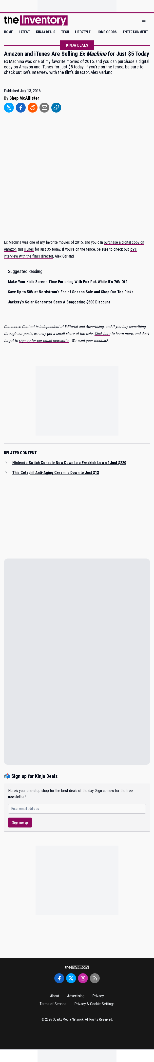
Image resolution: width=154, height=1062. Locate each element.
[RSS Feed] (95, 978)
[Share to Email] (44, 108)
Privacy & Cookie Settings (94, 1004)
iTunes (29, 249)
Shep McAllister (24, 98)
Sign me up (20, 823)
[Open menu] (143, 20)
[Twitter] (71, 978)
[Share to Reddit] (33, 108)
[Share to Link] (56, 108)
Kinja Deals (77, 45)
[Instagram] (83, 978)
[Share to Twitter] (9, 108)
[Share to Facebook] (21, 108)
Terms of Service (52, 1004)
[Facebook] (59, 978)
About (54, 996)
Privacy (98, 996)
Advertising (75, 996)
